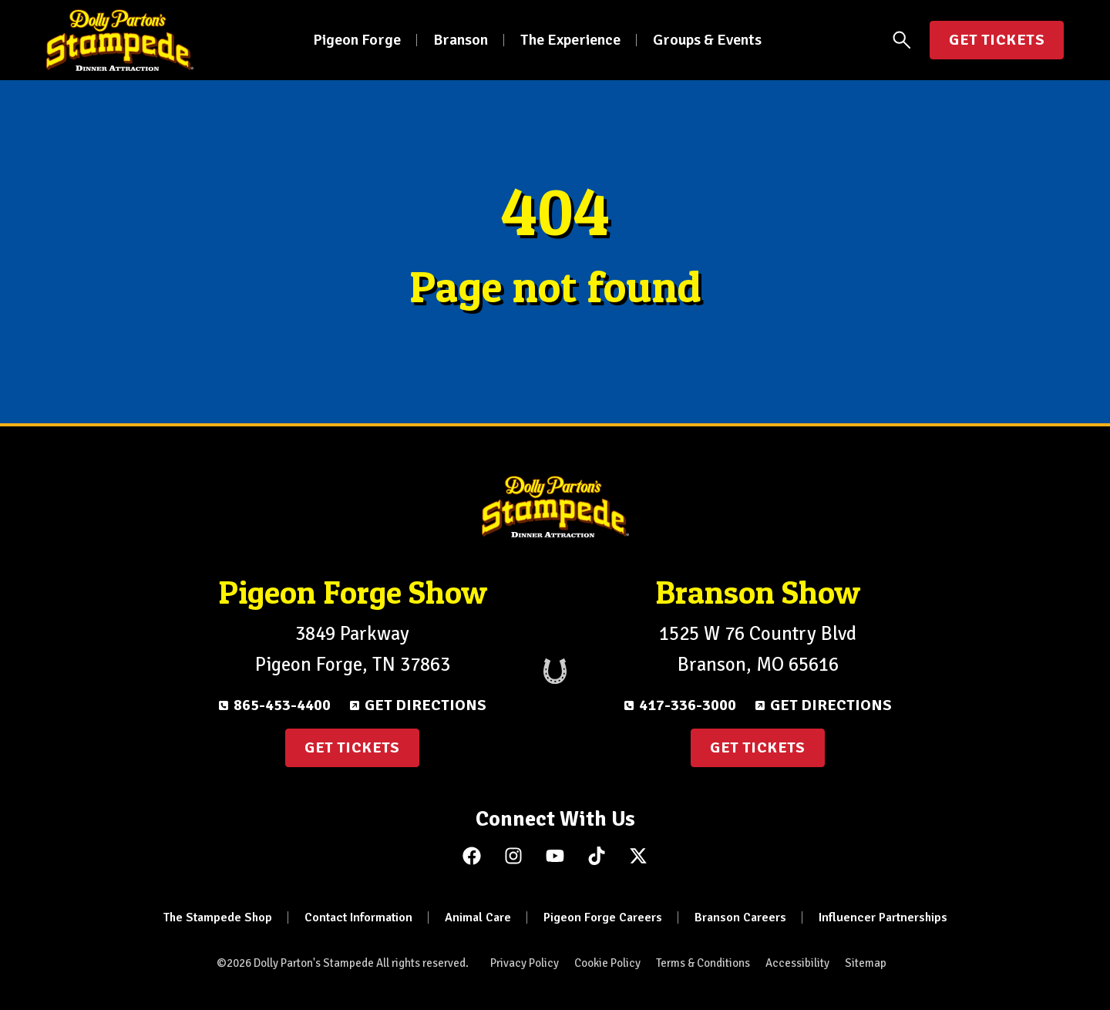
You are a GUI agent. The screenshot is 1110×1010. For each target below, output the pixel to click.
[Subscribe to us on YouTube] (555, 856)
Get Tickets (996, 39)
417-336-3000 (687, 705)
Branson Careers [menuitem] (740, 917)
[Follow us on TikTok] (596, 856)
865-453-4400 (282, 705)
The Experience (570, 39)
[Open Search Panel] (901, 40)
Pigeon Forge (357, 39)
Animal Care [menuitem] (478, 917)
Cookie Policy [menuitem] (607, 963)
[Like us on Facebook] (472, 856)
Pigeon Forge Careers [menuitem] (602, 917)
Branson (460, 39)
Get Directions (425, 705)
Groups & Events (707, 39)
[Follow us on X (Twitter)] (638, 856)
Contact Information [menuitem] (358, 917)
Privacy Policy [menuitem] (524, 963)
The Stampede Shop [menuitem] (217, 917)
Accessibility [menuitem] (797, 963)
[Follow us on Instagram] (513, 856)
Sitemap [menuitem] (865, 963)
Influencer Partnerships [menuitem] (883, 917)
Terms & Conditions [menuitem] (703, 963)
